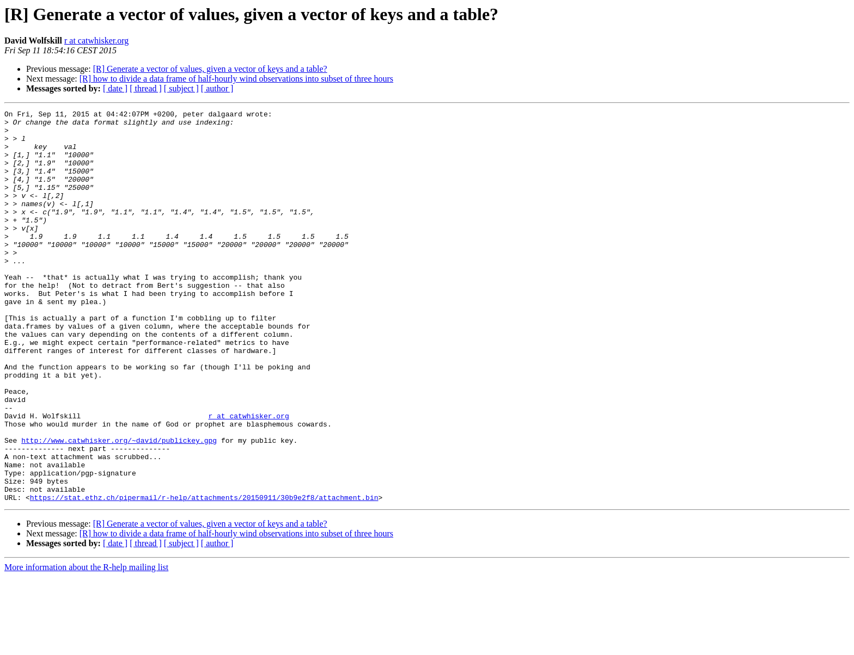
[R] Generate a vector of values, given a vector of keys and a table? (210, 68)
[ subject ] (181, 88)
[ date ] (115, 88)
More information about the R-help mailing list (86, 645)
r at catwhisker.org (96, 40)
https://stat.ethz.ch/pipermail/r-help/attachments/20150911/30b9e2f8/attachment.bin (204, 575)
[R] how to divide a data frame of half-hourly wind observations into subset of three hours (236, 78)
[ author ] (217, 88)
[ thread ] (146, 88)
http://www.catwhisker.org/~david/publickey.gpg (119, 507)
